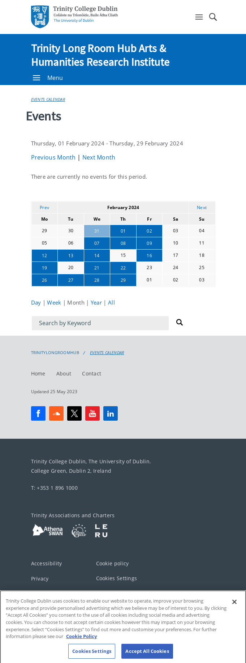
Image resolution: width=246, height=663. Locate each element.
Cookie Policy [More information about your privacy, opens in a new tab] (81, 645)
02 (149, 231)
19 (44, 268)
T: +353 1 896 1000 (54, 487)
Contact (91, 373)
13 (71, 255)
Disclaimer (44, 593)
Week (55, 302)
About (64, 373)
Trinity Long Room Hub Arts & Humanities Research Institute (100, 55)
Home (38, 373)
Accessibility (46, 563)
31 (97, 231)
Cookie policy (112, 563)
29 (123, 280)
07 (97, 243)
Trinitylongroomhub (55, 352)
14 (97, 255)
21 (97, 268)
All (111, 302)
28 (97, 280)
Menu (48, 78)
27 (71, 280)
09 (149, 243)
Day (37, 302)
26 (44, 280)
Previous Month (54, 157)
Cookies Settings (116, 577)
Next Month (99, 157)
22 (123, 268)
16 (149, 255)
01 (123, 231)
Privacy (40, 578)
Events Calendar (48, 99)
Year (97, 302)
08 (123, 243)
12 (44, 255)
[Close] (234, 611)
